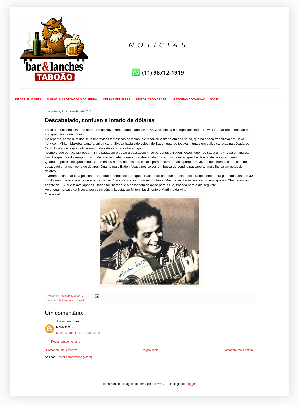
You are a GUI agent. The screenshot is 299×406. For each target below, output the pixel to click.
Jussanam (63, 321)
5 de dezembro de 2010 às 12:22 (78, 333)
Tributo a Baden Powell (70, 300)
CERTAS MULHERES (116, 99)
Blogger (191, 384)
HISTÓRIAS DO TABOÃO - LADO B (195, 99)
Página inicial (150, 350)
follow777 (158, 384)
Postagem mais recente (61, 350)
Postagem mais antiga (238, 350)
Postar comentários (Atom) (74, 357)
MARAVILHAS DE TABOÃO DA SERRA (72, 99)
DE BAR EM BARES (28, 99)
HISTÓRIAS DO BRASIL (151, 99)
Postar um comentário (65, 341)
